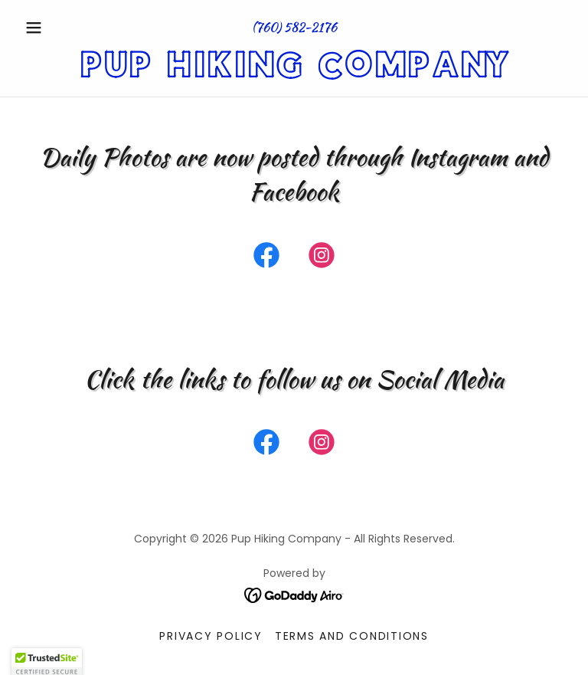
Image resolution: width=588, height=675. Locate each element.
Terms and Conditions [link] (352, 636)
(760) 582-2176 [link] (294, 27)
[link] (294, 73)
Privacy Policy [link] (211, 636)
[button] (59, 27)
